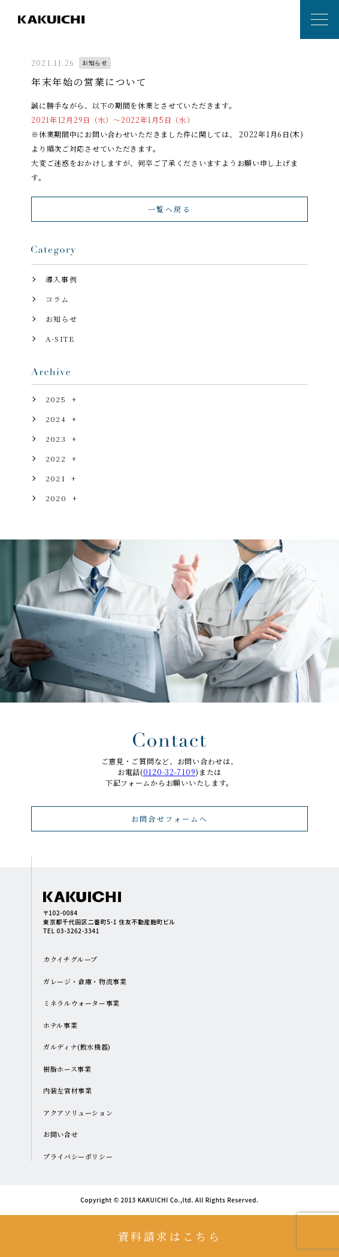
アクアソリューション (78, 1112)
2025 (56, 399)
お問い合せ (60, 1134)
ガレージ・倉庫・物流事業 (85, 981)
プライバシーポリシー (78, 1156)
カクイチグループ (70, 959)
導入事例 (61, 279)
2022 (56, 458)
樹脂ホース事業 (67, 1069)
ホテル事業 (60, 1025)
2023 (56, 438)
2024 (56, 419)
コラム (57, 299)
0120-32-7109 (169, 772)
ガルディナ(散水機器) (77, 1046)
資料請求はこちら (170, 1236)
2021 (55, 478)
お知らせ (61, 319)
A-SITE (60, 338)
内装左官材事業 (67, 1090)
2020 (56, 498)
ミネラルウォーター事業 (81, 1003)
